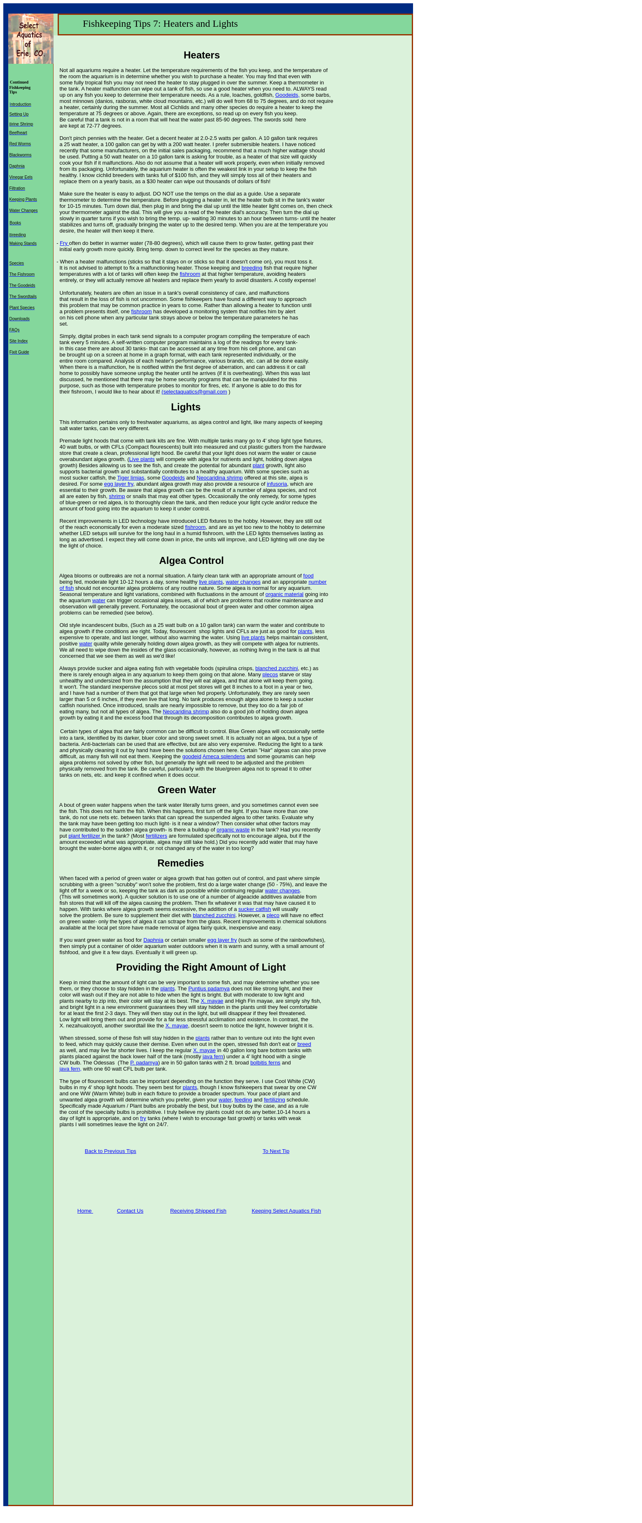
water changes (243, 582)
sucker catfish (254, 909)
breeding (251, 268)
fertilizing (274, 1100)
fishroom (190, 274)
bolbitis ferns (265, 1063)
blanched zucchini (276, 668)
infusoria (277, 484)
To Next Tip (276, 1151)
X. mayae (212, 1001)
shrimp (117, 496)
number (317, 582)
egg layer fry (118, 484)
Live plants (142, 459)
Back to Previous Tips (110, 1151)
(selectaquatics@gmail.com (194, 392)
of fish (66, 588)
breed (304, 1044)
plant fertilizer (85, 836)
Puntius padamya (208, 988)
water (98, 600)
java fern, (70, 1069)
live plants (211, 582)
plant (258, 465)
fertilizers (156, 836)
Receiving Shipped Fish (198, 1211)
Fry (64, 243)
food (308, 576)
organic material (285, 594)
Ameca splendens (224, 756)
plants (305, 631)
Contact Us (130, 1211)
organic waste (233, 830)
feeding (243, 1100)
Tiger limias (130, 478)
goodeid (191, 756)
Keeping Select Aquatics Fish (286, 1211)
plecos (270, 674)
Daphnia (153, 940)
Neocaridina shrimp (220, 478)
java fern (213, 1056)
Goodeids (173, 478)
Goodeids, (287, 95)
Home (85, 1211)
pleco (272, 915)
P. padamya (144, 1063)
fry (143, 1118)
